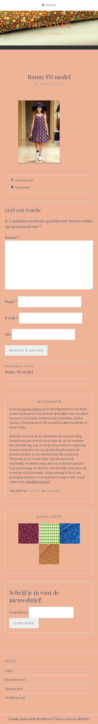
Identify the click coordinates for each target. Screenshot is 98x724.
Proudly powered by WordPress (29, 719)
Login (9, 671)
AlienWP (83, 719)
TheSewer (22, 187)
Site (8, 334)
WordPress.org (15, 698)
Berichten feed (15, 680)
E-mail (11, 318)
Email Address (19, 612)
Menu (51, 5)
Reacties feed (14, 689)
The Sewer (49, 25)
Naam (11, 302)
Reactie (12, 238)
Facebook (33, 491)
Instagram (52, 491)
